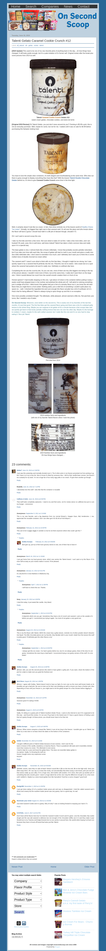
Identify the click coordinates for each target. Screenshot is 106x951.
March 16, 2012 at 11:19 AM (35, 556)
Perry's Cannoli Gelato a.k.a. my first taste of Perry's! (78, 902)
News (68, 6)
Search (30, 6)
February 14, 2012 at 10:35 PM (36, 528)
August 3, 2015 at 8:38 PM (39, 726)
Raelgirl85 (20, 786)
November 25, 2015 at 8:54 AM (40, 766)
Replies (21, 538)
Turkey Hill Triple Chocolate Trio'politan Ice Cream (76, 933)
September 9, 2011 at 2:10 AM (36, 513)
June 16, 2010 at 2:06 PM (31, 470)
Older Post (89, 867)
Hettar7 (19, 470)
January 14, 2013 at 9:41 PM (35, 571)
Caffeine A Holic (22, 499)
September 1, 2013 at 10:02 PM (41, 613)
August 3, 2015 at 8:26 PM (34, 710)
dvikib (19, 741)
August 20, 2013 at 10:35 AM (35, 630)
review (36, 45)
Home (15, 6)
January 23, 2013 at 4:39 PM (30, 599)
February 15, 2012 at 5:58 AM (45, 542)
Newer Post (17, 867)
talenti (41, 45)
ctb (26, 45)
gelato (31, 45)
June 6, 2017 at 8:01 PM (32, 813)
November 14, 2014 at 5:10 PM (36, 698)
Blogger (57, 947)
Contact (83, 6)
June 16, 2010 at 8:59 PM (37, 499)
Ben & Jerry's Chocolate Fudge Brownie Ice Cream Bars (78, 891)
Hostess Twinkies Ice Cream (77, 911)
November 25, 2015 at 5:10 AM (32, 741)
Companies (50, 6)
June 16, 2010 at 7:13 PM (31, 487)
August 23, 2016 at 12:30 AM (41, 801)
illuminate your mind (24, 801)
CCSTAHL (20, 813)
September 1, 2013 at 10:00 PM (41, 648)
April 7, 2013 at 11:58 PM (39, 584)
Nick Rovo (20, 681)
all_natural (20, 45)
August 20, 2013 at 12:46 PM (39, 667)
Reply (19, 480)
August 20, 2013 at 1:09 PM (34, 681)
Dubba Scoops (27, 542)
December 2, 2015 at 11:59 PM (35, 786)
